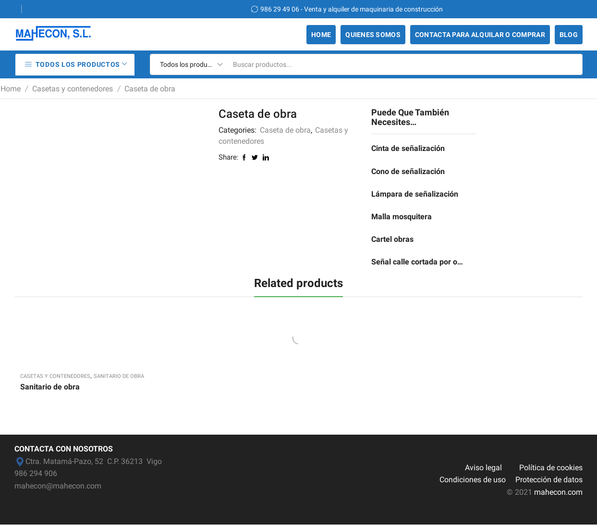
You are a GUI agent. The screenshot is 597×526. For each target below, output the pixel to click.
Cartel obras (392, 240)
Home (321, 34)
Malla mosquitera (401, 217)
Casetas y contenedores (72, 88)
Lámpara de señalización (414, 194)
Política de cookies (551, 468)
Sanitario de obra (119, 377)
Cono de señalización (408, 171)
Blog (569, 34)
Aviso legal (483, 468)
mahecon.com (558, 493)
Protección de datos (549, 481)
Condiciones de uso (472, 481)
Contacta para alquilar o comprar (480, 34)
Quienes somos (373, 34)
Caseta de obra (149, 88)
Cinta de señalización (408, 148)
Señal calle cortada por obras (417, 262)
